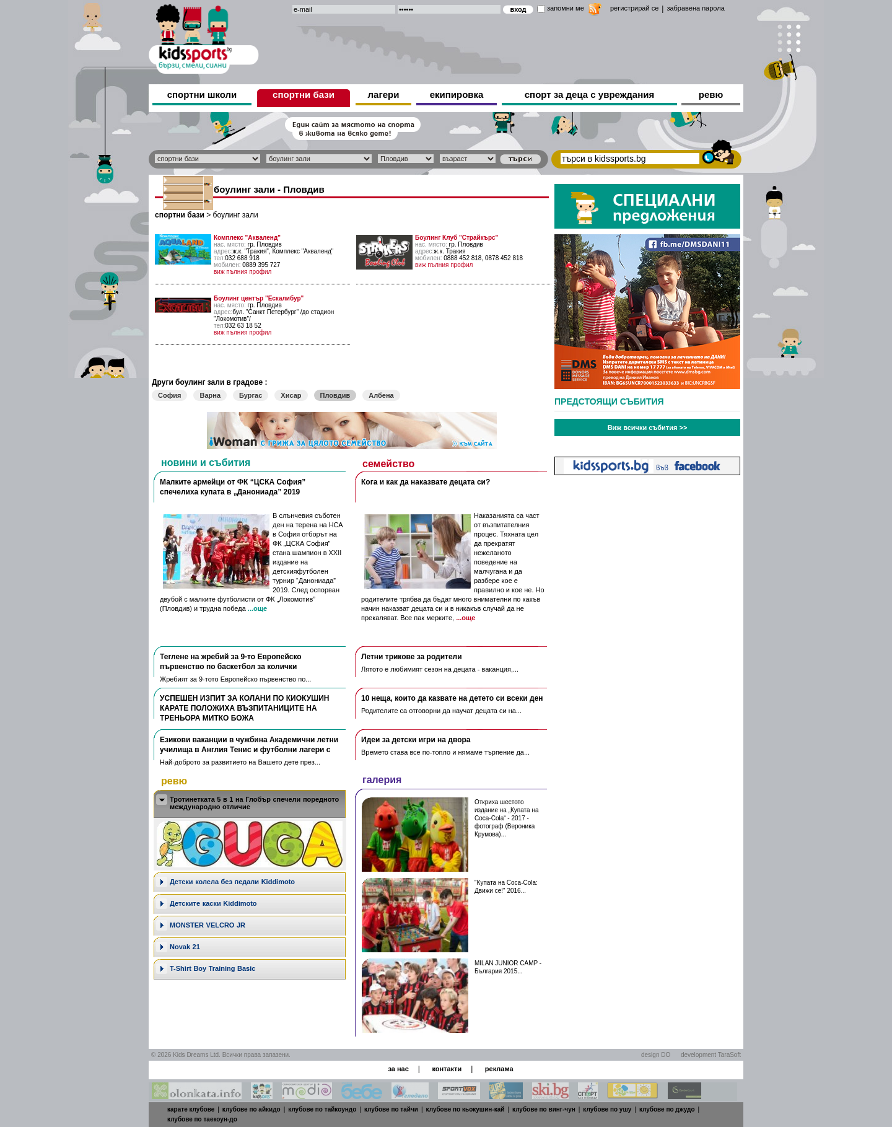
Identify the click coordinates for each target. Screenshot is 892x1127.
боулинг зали (235, 215)
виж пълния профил (242, 271)
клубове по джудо (667, 1109)
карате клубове (190, 1109)
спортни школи (202, 94)
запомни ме (565, 8)
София (169, 395)
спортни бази (303, 94)
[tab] (250, 804)
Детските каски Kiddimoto (213, 903)
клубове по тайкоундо (322, 1109)
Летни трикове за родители (411, 656)
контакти (446, 1068)
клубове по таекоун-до (202, 1119)
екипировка (457, 94)
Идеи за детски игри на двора (416, 739)
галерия (381, 779)
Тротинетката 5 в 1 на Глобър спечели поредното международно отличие (254, 803)
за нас (398, 1068)
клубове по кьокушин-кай (465, 1109)
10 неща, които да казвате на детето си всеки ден (452, 698)
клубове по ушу (607, 1109)
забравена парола (695, 8)
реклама (499, 1068)
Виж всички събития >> (648, 427)
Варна (210, 395)
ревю (711, 94)
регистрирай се (634, 8)
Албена (381, 395)
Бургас (250, 395)
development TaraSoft (711, 1054)
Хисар (291, 395)
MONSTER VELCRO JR (207, 925)
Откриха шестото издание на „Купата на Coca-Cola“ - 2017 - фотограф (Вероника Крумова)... (506, 818)
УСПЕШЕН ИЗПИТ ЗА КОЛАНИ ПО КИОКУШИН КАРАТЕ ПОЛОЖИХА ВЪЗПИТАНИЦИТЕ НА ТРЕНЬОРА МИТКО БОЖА (244, 708)
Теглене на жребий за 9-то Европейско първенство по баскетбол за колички (231, 661)
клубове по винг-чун (543, 1109)
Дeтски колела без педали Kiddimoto (232, 881)
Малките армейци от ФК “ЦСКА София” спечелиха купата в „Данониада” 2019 (232, 487)
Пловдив (335, 395)
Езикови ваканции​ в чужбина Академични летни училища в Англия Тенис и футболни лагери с (249, 744)
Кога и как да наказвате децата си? (425, 482)
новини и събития (205, 462)
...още (257, 608)
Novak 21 (185, 946)
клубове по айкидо (251, 1109)
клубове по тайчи (391, 1109)
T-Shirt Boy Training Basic (212, 968)
